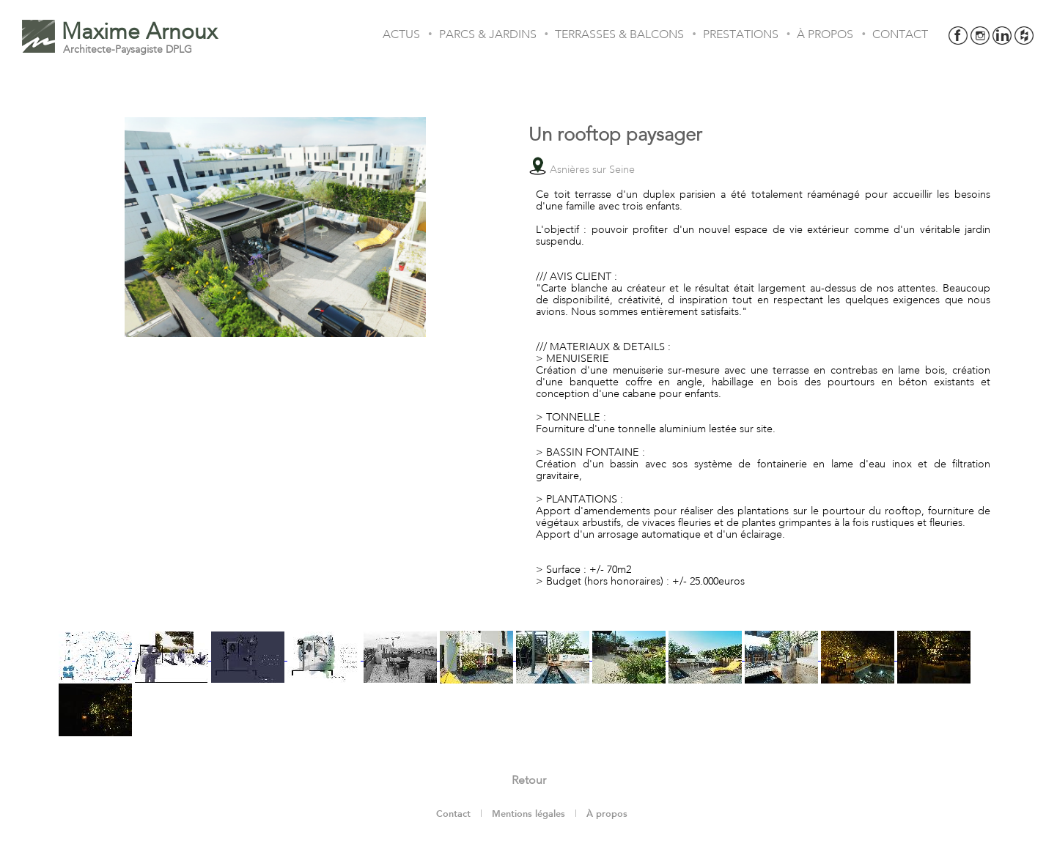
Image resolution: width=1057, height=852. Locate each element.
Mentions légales (528, 813)
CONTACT (900, 34)
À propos (606, 813)
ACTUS (401, 34)
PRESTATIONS (740, 34)
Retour (529, 780)
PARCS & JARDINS (488, 34)
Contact (453, 813)
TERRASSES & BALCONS (619, 34)
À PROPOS (825, 34)
